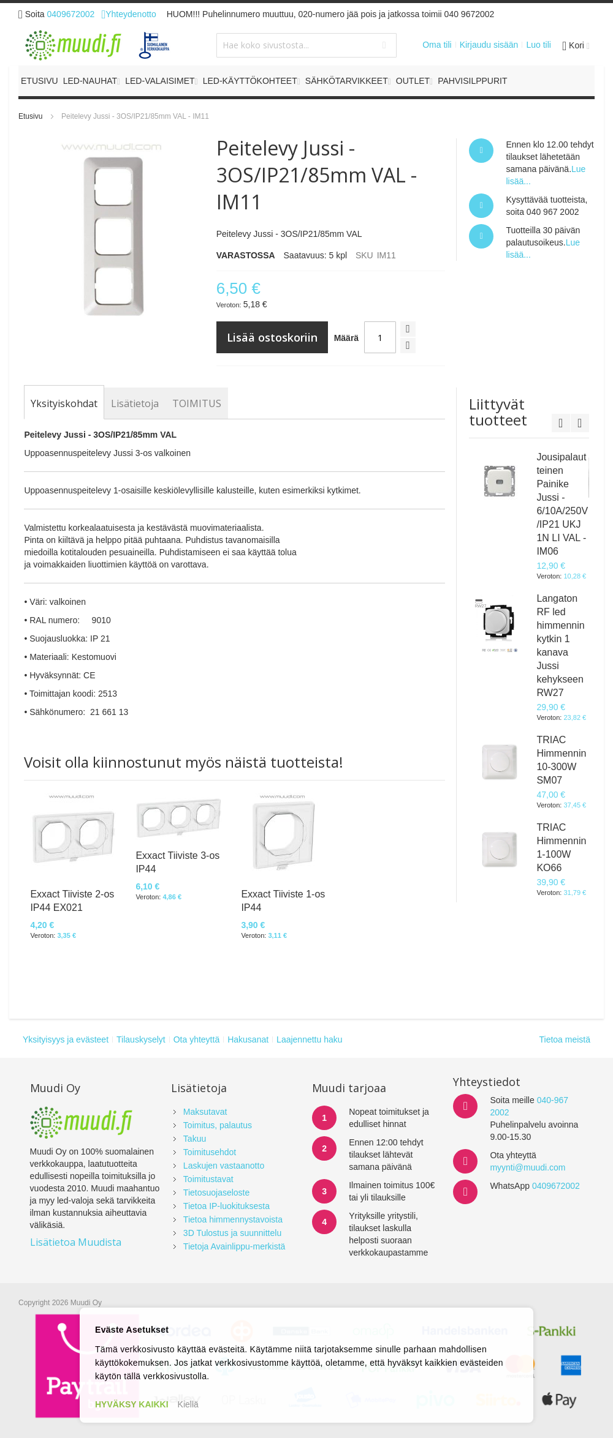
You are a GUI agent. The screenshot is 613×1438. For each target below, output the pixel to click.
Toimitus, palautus (217, 1125)
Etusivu (30, 116)
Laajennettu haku (309, 1039)
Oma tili (436, 45)
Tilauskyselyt (141, 1039)
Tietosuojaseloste (216, 1192)
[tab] (64, 403)
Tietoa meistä (564, 1039)
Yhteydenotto (128, 14)
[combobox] (306, 45)
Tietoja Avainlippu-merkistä (234, 1246)
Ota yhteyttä (196, 1039)
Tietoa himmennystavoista (233, 1219)
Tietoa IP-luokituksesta (226, 1206)
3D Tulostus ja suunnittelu (232, 1233)
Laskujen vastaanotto (223, 1165)
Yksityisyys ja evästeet (66, 1039)
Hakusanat (247, 1039)
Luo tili (538, 45)
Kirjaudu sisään (489, 45)
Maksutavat (205, 1112)
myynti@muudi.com (527, 1167)
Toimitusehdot (209, 1152)
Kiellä (188, 1404)
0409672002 (71, 14)
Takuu (194, 1139)
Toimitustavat (208, 1179)
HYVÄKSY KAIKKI (132, 1404)
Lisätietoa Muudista (75, 1242)
